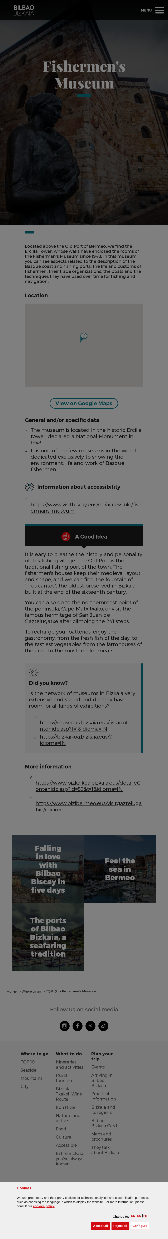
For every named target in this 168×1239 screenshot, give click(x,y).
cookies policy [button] (43, 1206)
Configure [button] (141, 1225)
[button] (133, 1215)
